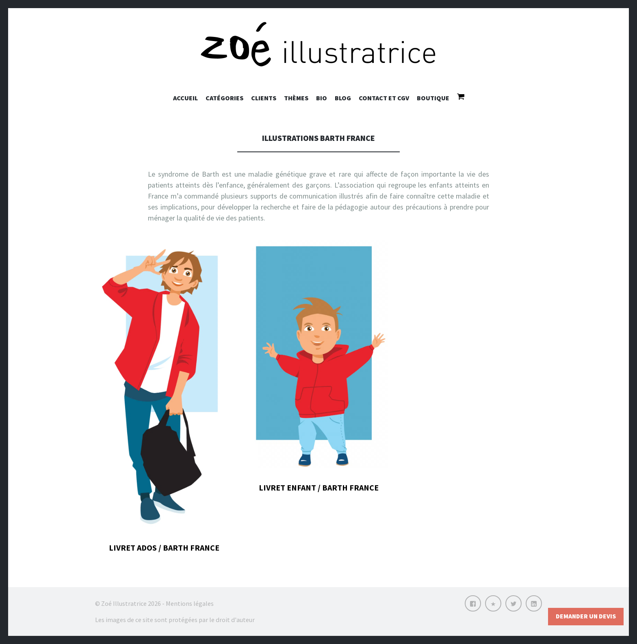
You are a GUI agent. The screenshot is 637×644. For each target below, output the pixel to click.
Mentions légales (190, 603)
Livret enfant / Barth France (319, 487)
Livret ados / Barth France (164, 547)
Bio (321, 98)
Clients (263, 98)
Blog (343, 98)
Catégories (224, 98)
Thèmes (296, 98)
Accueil (185, 98)
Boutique (433, 98)
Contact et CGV (384, 98)
